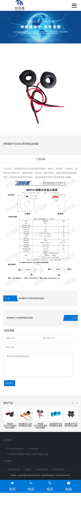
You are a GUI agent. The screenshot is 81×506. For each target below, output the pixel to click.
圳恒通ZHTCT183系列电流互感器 (9, 426)
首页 (12, 486)
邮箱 (68, 486)
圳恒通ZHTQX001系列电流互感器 (40, 426)
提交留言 (9, 383)
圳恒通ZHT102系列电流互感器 (71, 425)
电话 (31, 486)
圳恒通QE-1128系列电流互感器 (20, 318)
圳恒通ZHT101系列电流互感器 (31, 298)
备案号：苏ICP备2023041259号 (60, 475)
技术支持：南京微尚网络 (42, 475)
